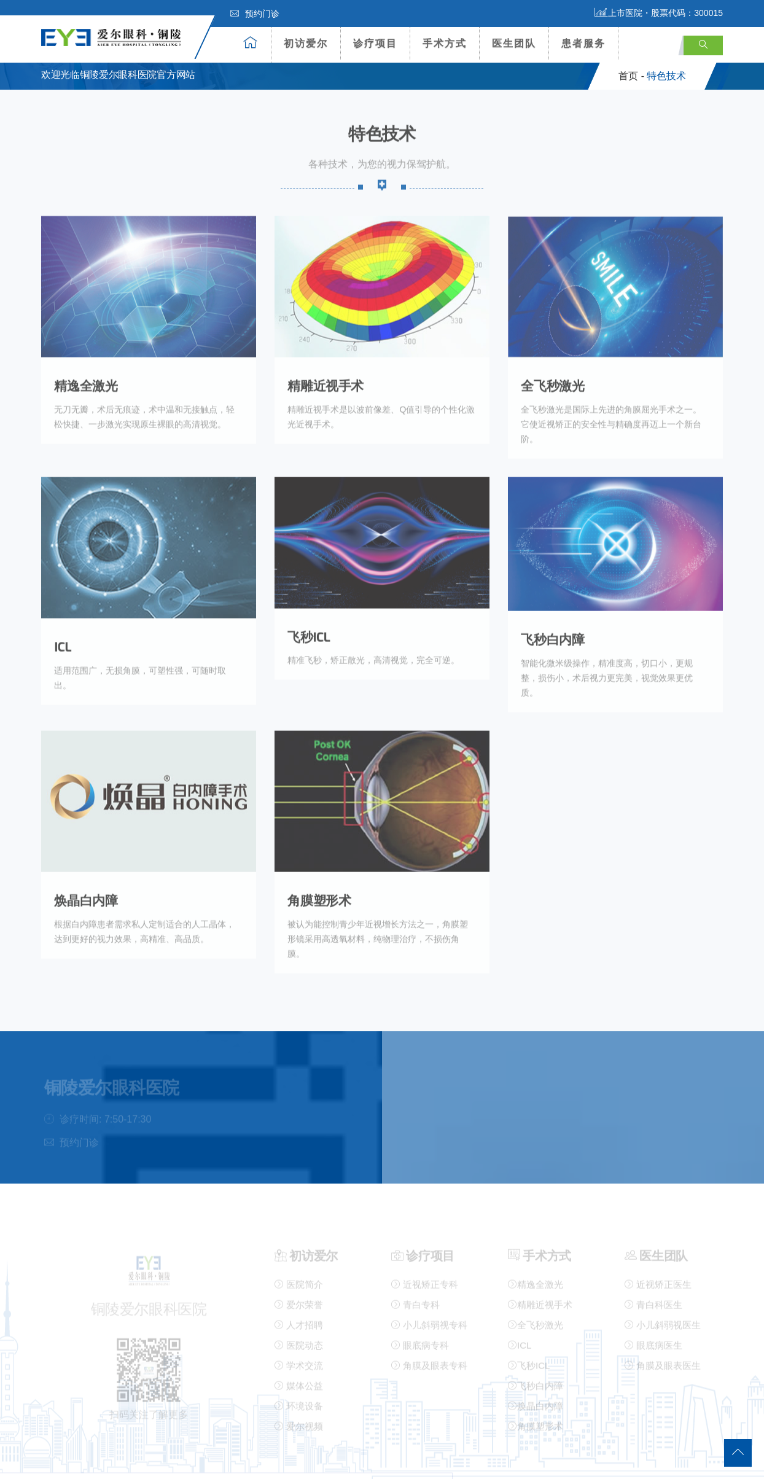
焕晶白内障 (86, 867)
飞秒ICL (309, 618)
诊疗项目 (375, 43)
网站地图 (59, 1458)
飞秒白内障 (553, 621)
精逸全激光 (86, 382)
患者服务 (583, 43)
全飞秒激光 (553, 382)
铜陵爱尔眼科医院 (219, 1458)
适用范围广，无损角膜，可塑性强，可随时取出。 (148, 652)
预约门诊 (254, 13)
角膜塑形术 (320, 867)
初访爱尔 (306, 43)
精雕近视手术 (326, 382)
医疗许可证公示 (573, 1458)
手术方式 (445, 43)
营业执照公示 (505, 1458)
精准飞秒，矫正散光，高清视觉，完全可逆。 (373, 642)
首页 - (631, 76)
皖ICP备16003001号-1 (429, 1458)
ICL (62, 629)
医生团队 (514, 43)
